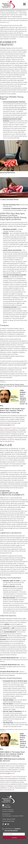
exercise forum (9, 441)
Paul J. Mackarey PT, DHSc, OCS (9, 428)
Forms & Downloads (8, 821)
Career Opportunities (8, 819)
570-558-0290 (6, 807)
